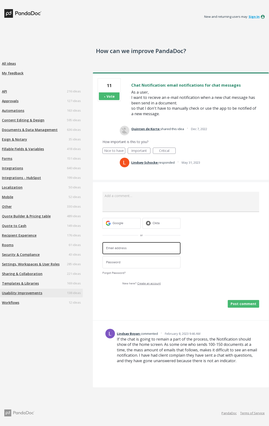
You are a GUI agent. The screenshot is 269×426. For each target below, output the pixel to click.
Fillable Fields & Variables (23, 149)
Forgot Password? (114, 273)
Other (7, 206)
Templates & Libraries (20, 283)
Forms (7, 158)
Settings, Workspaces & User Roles (31, 264)
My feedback (13, 73)
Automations (13, 110)
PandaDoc (229, 413)
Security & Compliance (21, 254)
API (4, 91)
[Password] (141, 262)
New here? (141, 283)
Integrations (12, 168)
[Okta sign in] (162, 223)
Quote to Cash (14, 225)
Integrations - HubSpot (21, 177)
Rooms (7, 245)
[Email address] (141, 248)
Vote (111, 96)
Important (140, 151)
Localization (12, 187)
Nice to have (115, 151)
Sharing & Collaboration (22, 273)
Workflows (10, 302)
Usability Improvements (22, 293)
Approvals (10, 101)
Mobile (7, 197)
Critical (167, 151)
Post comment (243, 303)
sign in (254, 16)
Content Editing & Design (23, 120)
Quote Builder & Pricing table (26, 216)
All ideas (9, 63)
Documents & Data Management (30, 129)
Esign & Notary (14, 139)
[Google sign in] (121, 223)
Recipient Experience (19, 235)
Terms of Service (252, 413)
